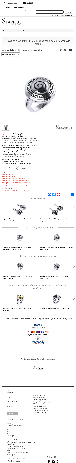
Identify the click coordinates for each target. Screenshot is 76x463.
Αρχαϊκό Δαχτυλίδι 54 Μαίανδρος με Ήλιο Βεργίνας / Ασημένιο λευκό (17, 248)
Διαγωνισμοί (10, 436)
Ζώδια (8, 450)
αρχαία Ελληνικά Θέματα (21, 148)
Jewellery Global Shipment (14, 7)
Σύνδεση (53, 15)
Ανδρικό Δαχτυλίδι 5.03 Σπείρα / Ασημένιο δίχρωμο (17, 309)
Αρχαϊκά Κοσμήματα (22, 150)
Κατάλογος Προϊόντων (40, 406)
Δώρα (8, 438)
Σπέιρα (20, 136)
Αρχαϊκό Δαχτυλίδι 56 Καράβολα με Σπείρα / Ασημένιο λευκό (54, 277)
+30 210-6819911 (26, 3)
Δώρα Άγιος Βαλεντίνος (14, 440)
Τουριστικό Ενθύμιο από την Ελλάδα (13, 161)
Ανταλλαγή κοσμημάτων (40, 408)
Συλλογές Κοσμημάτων (14, 461)
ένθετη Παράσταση (9, 136)
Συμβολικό (5, 159)
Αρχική (4, 30)
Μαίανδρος (17, 134)
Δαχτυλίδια (17, 30)
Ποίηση (9, 457)
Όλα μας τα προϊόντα (39, 404)
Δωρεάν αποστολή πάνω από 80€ (38, 335)
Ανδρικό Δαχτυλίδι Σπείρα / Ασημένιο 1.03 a (54, 308)
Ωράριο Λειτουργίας (13, 397)
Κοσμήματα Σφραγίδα (11, 152)
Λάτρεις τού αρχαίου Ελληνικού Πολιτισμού (17, 163)
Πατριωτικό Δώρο (15, 159)
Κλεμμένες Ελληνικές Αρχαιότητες (17, 452)
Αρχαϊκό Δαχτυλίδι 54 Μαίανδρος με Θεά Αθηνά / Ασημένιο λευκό (56, 248)
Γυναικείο (4, 145)
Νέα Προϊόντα (24, 30)
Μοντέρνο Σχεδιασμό (29, 138)
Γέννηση (9, 431)
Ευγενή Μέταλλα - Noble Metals (16, 448)
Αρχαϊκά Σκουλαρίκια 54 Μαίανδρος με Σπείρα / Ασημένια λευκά (19, 220)
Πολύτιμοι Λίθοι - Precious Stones (17, 459)
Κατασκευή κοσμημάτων (40, 410)
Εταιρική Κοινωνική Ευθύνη (15, 446)
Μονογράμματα (11, 455)
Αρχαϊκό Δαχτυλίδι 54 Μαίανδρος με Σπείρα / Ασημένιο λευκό (18, 277)
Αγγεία (9, 423)
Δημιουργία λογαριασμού (65, 15)
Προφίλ (9, 390)
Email (9, 406)
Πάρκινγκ (9, 395)
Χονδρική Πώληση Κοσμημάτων (43, 402)
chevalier (21, 156)
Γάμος (8, 429)
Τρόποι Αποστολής (39, 395)
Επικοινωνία (10, 393)
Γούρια (9, 433)
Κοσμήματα (10, 30)
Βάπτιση (9, 427)
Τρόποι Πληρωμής (39, 397)
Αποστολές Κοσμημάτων (14, 425)
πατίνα (38, 140)
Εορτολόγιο (10, 444)
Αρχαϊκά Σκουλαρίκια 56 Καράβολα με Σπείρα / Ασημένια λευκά (55, 220)
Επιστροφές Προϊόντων (40, 400)
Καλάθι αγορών (28, 11)
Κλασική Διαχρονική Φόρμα (12, 138)
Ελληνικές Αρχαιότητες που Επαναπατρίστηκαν (21, 442)
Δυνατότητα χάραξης (39, 412)
